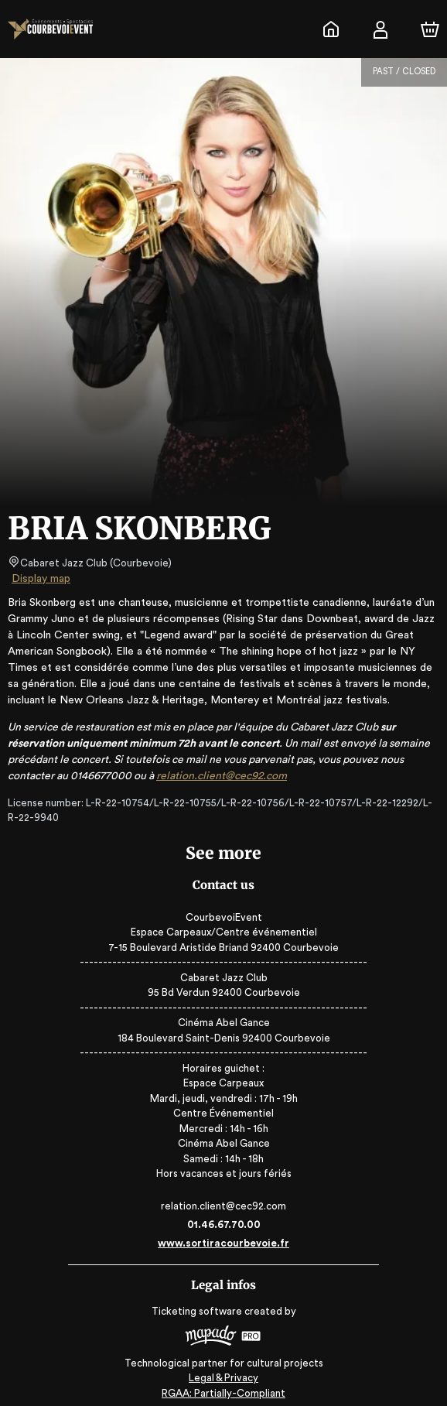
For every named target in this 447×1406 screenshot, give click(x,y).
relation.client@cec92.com (247, 776)
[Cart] (430, 29)
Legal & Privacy (223, 1371)
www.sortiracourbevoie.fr (223, 1243)
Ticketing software (199, 1311)
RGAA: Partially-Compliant (223, 1387)
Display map (41, 579)
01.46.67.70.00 (224, 1224)
